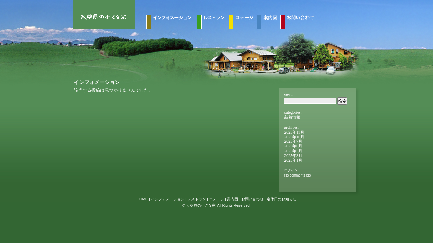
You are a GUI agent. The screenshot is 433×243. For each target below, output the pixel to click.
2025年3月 (293, 155)
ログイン (291, 170)
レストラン (196, 199)
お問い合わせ (252, 199)
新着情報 (292, 117)
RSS (286, 175)
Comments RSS (300, 175)
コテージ (216, 199)
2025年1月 (293, 160)
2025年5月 (293, 150)
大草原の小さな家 (201, 205)
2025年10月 (294, 137)
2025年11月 (294, 132)
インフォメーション (167, 199)
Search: (289, 95)
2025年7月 (293, 141)
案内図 (232, 199)
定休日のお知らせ (281, 199)
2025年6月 (293, 146)
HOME (142, 199)
